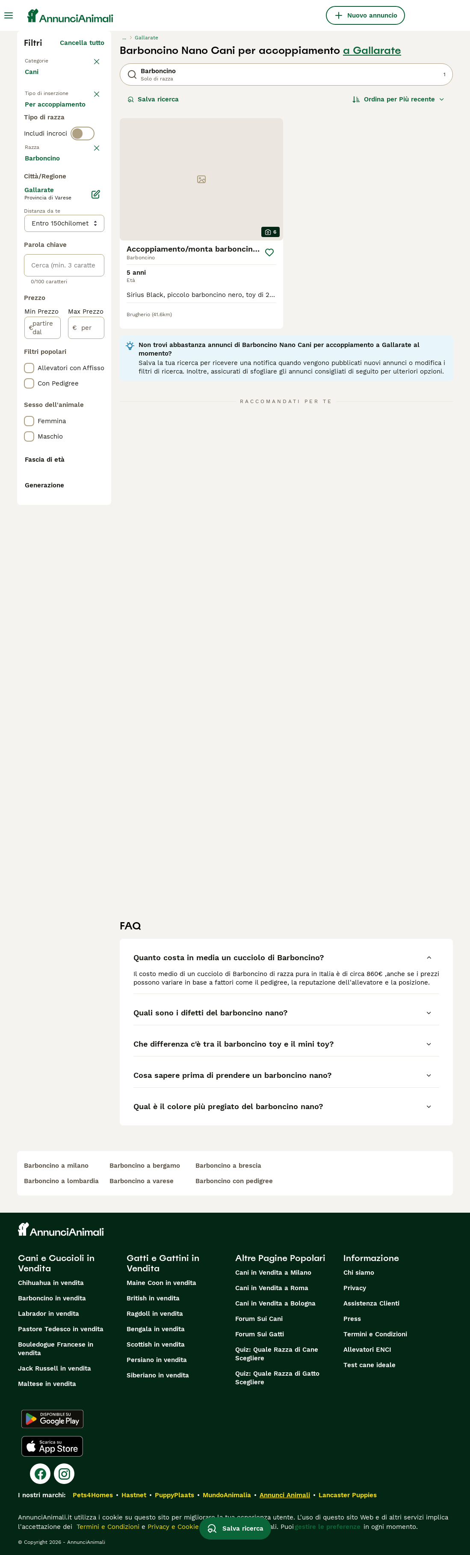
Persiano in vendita (157, 1360)
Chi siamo (358, 1272)
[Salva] (269, 252)
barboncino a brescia (228, 1165)
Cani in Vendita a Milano (273, 1272)
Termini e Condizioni (375, 1334)
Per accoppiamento (62, 156)
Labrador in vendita (48, 1314)
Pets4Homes (93, 1495)
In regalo (45, 135)
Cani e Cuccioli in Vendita (56, 1263)
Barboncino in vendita (52, 1298)
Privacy (354, 1288)
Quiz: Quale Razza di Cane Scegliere (276, 1354)
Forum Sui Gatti (259, 1334)
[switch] (83, 188)
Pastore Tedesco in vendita (60, 1329)
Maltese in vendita (47, 1384)
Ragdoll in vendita (155, 1314)
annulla (92, 204)
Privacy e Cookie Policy (182, 1527)
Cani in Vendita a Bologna (275, 1303)
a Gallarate (372, 50)
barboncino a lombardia (61, 1181)
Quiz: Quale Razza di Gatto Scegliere (277, 1378)
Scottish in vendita (156, 1344)
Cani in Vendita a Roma (271, 1288)
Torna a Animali (49, 60)
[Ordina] (398, 99)
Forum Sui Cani (259, 1319)
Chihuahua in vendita (51, 1283)
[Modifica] (95, 433)
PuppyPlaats (174, 1495)
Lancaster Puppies (348, 1495)
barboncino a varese (141, 1181)
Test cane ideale (369, 1365)
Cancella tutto (82, 43)
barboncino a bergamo (144, 1165)
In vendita (47, 115)
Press (352, 1319)
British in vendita (153, 1298)
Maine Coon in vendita (161, 1283)
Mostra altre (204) (75, 399)
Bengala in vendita (156, 1329)
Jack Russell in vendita (54, 1368)
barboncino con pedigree (234, 1181)
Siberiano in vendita (158, 1375)
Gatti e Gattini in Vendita (163, 1263)
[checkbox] (29, 245)
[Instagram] (64, 1473)
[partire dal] (42, 567)
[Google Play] (52, 1419)
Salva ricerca (153, 99)
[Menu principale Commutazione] (8, 15)
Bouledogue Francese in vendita (55, 1349)
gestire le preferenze (328, 1527)
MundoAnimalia (227, 1495)
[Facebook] (40, 1473)
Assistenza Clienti (371, 1303)
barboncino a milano (56, 1165)
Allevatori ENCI (367, 1349)
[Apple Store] (52, 1446)
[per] (86, 567)
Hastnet (133, 1495)
